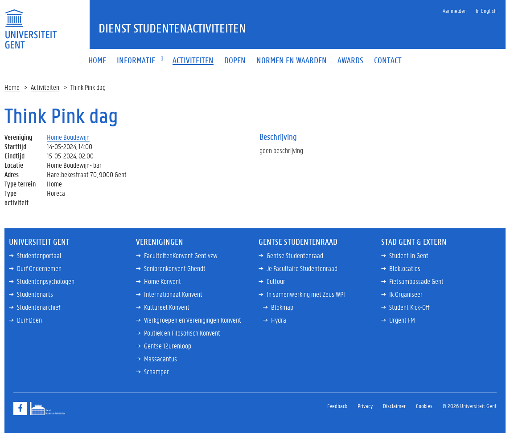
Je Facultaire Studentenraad (302, 268)
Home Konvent (162, 281)
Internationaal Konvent (173, 294)
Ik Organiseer (406, 294)
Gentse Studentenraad (295, 255)
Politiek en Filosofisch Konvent (182, 332)
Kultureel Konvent (166, 307)
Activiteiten (45, 87)
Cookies (424, 405)
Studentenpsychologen (45, 281)
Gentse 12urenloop (167, 345)
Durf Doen (29, 319)
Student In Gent (408, 255)
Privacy (365, 405)
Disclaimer (394, 405)
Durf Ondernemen (39, 268)
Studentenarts (35, 294)
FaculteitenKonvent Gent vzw (181, 255)
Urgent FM (402, 319)
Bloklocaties (404, 268)
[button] (135, 61)
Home (12, 87)
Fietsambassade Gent (416, 281)
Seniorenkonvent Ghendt (175, 268)
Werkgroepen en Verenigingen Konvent (192, 319)
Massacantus (160, 358)
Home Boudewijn (68, 137)
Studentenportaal (39, 255)
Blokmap (282, 307)
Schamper (156, 371)
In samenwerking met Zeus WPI (306, 294)
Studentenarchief (38, 307)
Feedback (337, 405)
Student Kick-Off (409, 307)
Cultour (276, 281)
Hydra (278, 319)
